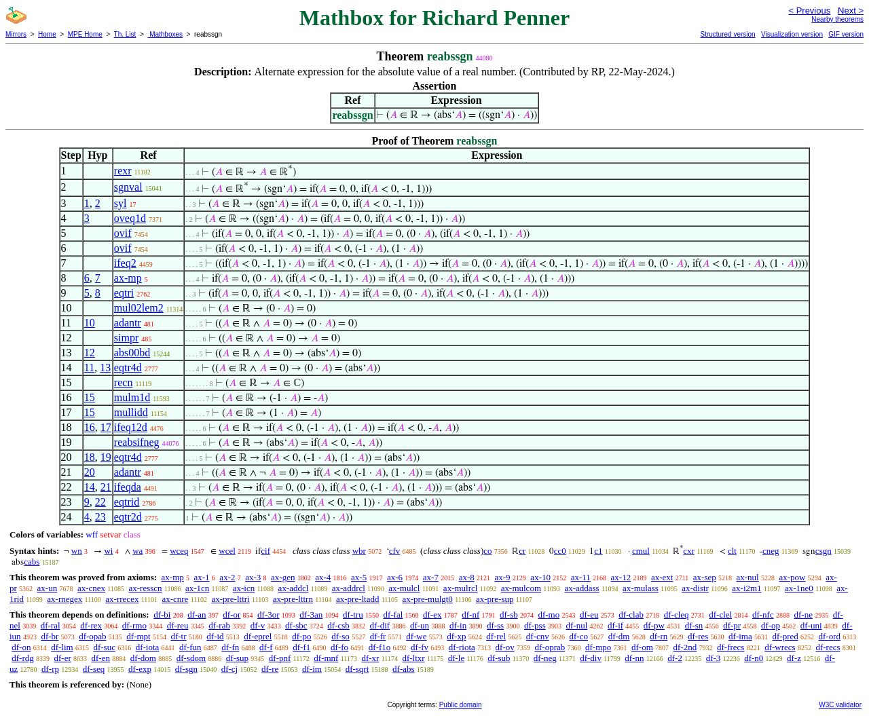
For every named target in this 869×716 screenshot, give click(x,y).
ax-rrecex (121, 599)
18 (89, 457)
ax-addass (581, 588)
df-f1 (301, 647)
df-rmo (134, 625)
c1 (598, 551)
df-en (101, 658)
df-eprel (258, 636)
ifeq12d (130, 427)
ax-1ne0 (799, 588)
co (487, 551)
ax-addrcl (348, 588)
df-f (266, 647)
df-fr (378, 636)
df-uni (811, 625)
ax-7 (431, 577)
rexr (123, 170)
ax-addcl (293, 588)
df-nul (576, 625)
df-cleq (676, 614)
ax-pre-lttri (230, 599)
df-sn (694, 625)
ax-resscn (145, 588)
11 (89, 367)
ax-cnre (175, 599)
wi (108, 551)
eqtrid (126, 502)
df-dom (143, 658)
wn (76, 551)
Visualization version (792, 34)
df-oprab (549, 647)
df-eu (589, 614)
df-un (419, 625)
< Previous (809, 10)
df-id (214, 636)
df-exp (139, 669)
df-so (340, 636)
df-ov (505, 647)
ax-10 (540, 577)
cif (265, 551)
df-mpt (138, 636)
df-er (62, 658)
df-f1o (380, 647)
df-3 (713, 658)
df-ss (495, 625)
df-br (49, 636)
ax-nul (748, 577)
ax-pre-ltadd (358, 599)
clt (732, 551)
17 (105, 427)
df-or (231, 614)
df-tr (178, 636)
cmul (641, 551)
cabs (31, 562)
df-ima (740, 636)
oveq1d (130, 218)
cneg (770, 551)
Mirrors (15, 34)
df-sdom (191, 658)
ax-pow (792, 577)
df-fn (230, 647)
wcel (227, 551)
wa (137, 551)
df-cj (229, 669)
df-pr (732, 625)
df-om (642, 647)
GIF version (846, 34)
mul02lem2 (139, 308)
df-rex (91, 625)
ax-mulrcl (460, 588)
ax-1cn (197, 588)
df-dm (619, 636)
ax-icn (244, 588)
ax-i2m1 (746, 588)
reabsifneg (137, 442)
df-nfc (763, 614)
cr (522, 551)
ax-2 (227, 577)
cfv (395, 551)
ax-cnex (91, 588)
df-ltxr (413, 658)
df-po (301, 636)
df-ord (829, 636)
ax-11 (581, 577)
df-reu (178, 625)
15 (89, 397)
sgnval (128, 187)
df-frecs (730, 647)
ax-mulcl (404, 588)
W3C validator (840, 705)
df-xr (370, 658)
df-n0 (753, 658)
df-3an (310, 614)
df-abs (403, 669)
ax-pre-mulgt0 (428, 599)
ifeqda (127, 487)
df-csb (338, 625)
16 (89, 427)
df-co (579, 636)
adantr (127, 322)
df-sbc (296, 625)
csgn (823, 551)
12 (89, 352)
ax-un (47, 588)
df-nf (470, 614)
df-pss (535, 625)
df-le (456, 658)
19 (105, 457)
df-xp (456, 636)
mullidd (131, 412)
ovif (123, 233)
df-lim (62, 647)
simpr (126, 337)
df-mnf (326, 658)
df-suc (104, 647)
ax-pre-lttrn (293, 599)
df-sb (509, 614)
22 (100, 502)
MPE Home (85, 34)
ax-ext (662, 577)
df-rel (496, 636)
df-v (258, 625)
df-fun (190, 647)
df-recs (827, 647)
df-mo (548, 614)
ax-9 (503, 577)
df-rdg (23, 658)
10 (89, 322)
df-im (312, 669)
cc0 (560, 551)
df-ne (803, 614)
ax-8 (467, 577)
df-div (591, 658)
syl (120, 203)
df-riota (462, 647)
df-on (21, 647)
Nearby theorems (837, 19)
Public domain (460, 705)
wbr (359, 551)
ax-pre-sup (495, 599)
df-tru (353, 614)
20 (89, 472)
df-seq (94, 669)
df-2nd (685, 647)
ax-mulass (641, 588)
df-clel (720, 614)
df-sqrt (357, 669)
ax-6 (395, 577)
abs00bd (132, 352)
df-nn (634, 658)
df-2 (674, 658)
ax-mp (128, 278)
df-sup (237, 658)
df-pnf (280, 658)
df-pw (654, 625)
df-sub (498, 658)
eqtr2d (128, 517)
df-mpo (598, 647)
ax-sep (704, 577)
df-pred (785, 636)
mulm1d (132, 397)
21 (105, 487)
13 (105, 367)
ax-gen (283, 577)
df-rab (219, 625)
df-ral (50, 625)
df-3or (268, 614)
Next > (851, 10)
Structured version (727, 34)
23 (100, 517)
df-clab (631, 614)
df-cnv (537, 636)
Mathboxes (165, 34)
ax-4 (323, 577)
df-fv (419, 647)
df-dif (380, 625)
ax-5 (359, 577)
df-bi (161, 614)
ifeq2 (125, 263)
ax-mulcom (521, 588)
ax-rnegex (64, 599)
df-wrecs (779, 647)
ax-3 (253, 577)
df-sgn (186, 669)
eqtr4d (128, 367)
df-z (794, 658)
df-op (770, 625)
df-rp (50, 669)
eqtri (124, 293)
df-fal (393, 614)
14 (89, 487)
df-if (615, 625)
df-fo (339, 647)
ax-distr (695, 588)
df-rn (658, 636)
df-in (457, 625)
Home (47, 34)
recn (123, 382)
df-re (269, 669)
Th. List (125, 34)
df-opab (92, 636)
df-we (416, 636)
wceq (179, 551)
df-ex (432, 614)
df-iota (148, 647)
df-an (196, 614)
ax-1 (202, 577)
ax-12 (621, 577)
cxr (689, 551)
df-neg (545, 658)
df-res (698, 636)
